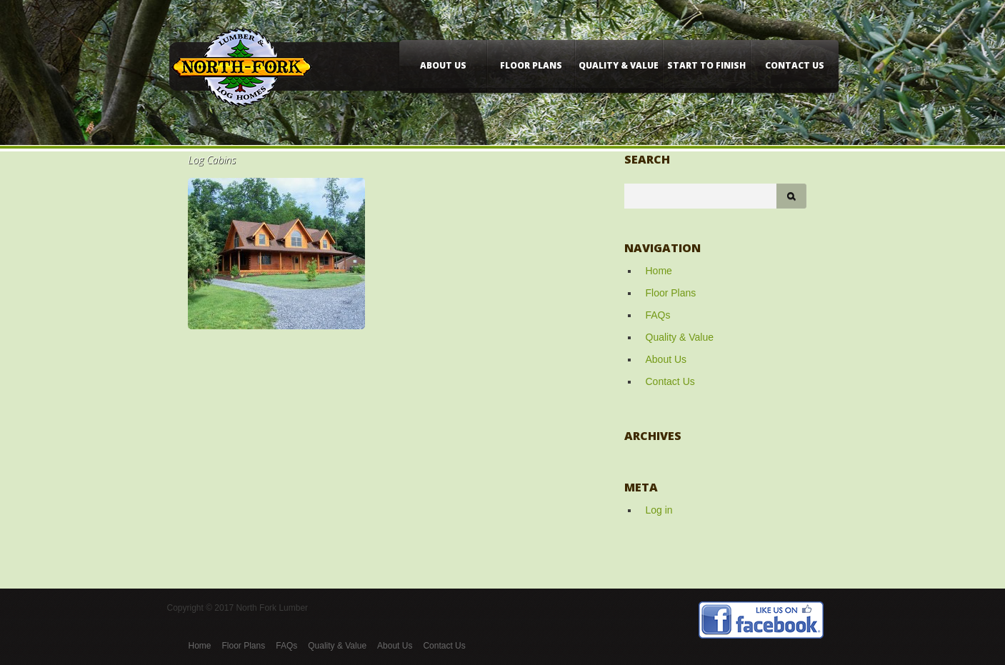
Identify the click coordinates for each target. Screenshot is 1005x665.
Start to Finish (706, 65)
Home (659, 270)
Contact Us (794, 65)
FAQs (658, 315)
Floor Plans (531, 65)
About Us (443, 65)
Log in (659, 510)
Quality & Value (619, 65)
